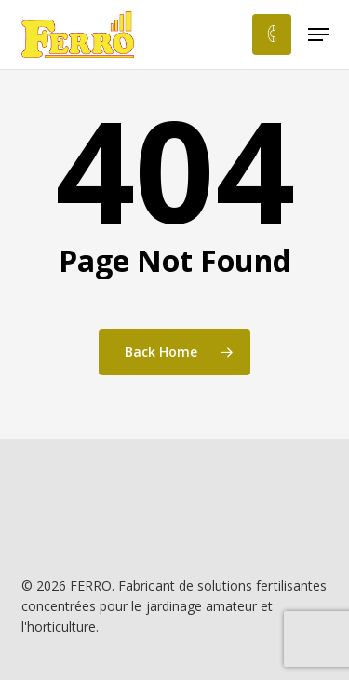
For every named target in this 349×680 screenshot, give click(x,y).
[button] (318, 34)
